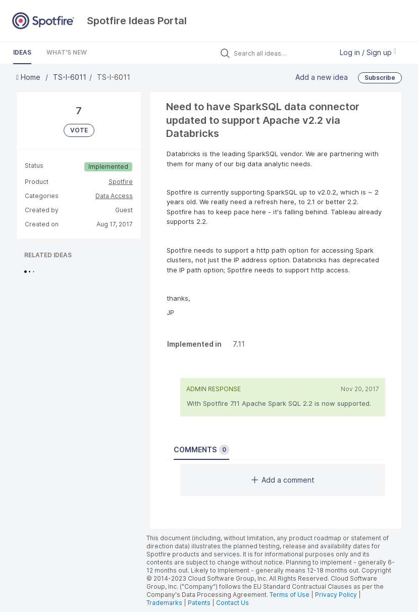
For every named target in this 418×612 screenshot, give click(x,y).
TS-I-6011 (69, 77)
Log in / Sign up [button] (368, 52)
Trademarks (165, 602)
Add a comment (283, 480)
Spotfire (121, 181)
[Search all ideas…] (281, 53)
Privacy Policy (336, 594)
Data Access (114, 196)
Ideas (22, 52)
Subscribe (379, 77)
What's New (66, 52)
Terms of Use (289, 594)
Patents (199, 602)
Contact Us (232, 602)
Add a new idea (321, 77)
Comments (201, 450)
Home (29, 77)
